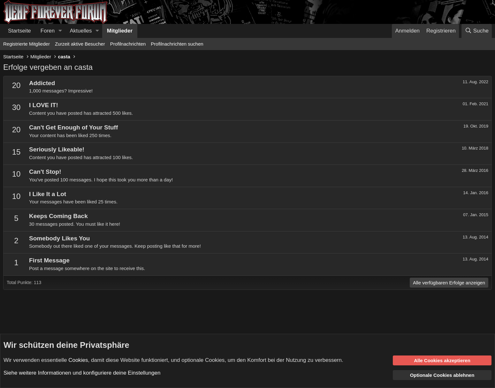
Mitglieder (120, 31)
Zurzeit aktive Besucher (80, 44)
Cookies (78, 360)
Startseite (19, 31)
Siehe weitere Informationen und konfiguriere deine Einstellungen (82, 373)
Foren (48, 31)
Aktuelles (81, 31)
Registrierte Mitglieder (26, 44)
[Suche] (476, 31)
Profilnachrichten (128, 44)
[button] (60, 31)
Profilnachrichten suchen (177, 44)
